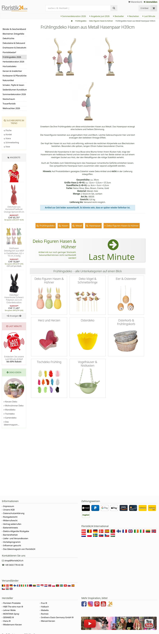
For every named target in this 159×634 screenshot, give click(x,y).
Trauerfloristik (9, 103)
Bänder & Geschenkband (14, 29)
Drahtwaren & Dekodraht (14, 47)
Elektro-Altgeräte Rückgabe (16, 531)
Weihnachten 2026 (11, 108)
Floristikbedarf (9, 52)
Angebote (15, 157)
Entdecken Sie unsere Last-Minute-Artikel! (14, 359)
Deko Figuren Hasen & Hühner (101, 21)
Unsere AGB (9, 509)
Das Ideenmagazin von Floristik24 (19, 549)
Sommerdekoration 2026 (73, 16)
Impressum (8, 506)
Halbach (45, 606)
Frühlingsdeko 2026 (12, 57)
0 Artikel (144, 8)
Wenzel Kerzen (48, 621)
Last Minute (149, 16)
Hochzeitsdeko (9, 66)
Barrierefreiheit (10, 534)
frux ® (44, 603)
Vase (7, 146)
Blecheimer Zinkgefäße (13, 33)
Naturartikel (8, 80)
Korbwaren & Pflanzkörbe (14, 75)
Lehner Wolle (9, 610)
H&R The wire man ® (13, 606)
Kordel (8, 134)
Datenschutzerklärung (13, 513)
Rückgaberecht (10, 516)
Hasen (64, 225)
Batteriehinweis (10, 527)
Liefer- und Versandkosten (15, 538)
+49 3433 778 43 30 (14, 564)
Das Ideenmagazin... (11, 423)
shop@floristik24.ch (14, 560)
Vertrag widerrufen (12, 524)
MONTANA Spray (11, 613)
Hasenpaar (94, 225)
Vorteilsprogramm (11, 542)
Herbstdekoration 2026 (13, 61)
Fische (7, 130)
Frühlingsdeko (80, 21)
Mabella (45, 610)
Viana (7, 138)
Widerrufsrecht (10, 520)
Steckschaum (9, 99)
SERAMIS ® (8, 617)
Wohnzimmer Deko (13, 405)
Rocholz (44, 613)
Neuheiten (133, 16)
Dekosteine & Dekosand (14, 43)
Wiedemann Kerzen (12, 624)
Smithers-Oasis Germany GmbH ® (57, 617)
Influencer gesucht (12, 545)
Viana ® (7, 621)
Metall (78, 225)
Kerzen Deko (10, 401)
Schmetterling (11, 142)
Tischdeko (9, 413)
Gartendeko (10, 417)
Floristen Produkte (12, 603)
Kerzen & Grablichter (12, 71)
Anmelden (150, 1)
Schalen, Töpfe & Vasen (13, 85)
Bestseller (118, 16)
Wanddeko (9, 409)
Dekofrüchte (8, 38)
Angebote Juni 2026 (99, 16)
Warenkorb (135, 1)
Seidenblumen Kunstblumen (15, 89)
